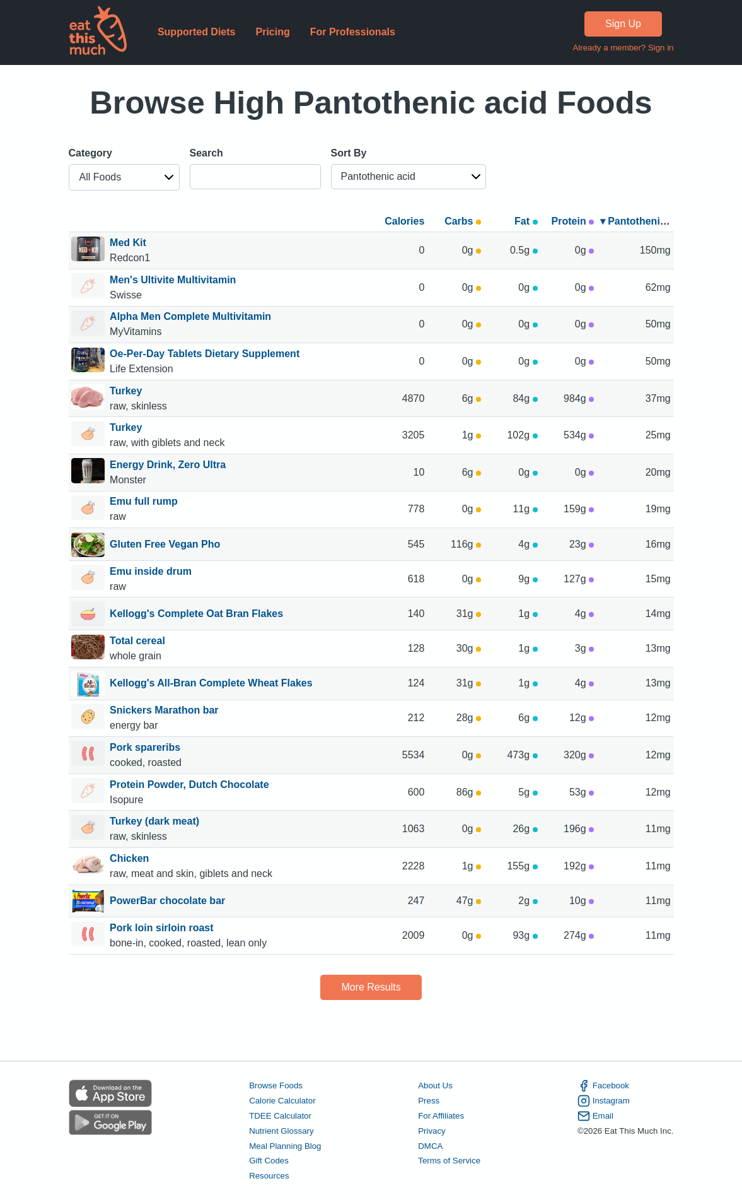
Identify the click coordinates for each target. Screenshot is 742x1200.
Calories (404, 221)
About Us (435, 1085)
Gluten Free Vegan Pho (165, 545)
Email (595, 1116)
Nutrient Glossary (281, 1131)
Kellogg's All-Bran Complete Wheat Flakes (211, 684)
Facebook (603, 1085)
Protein (573, 221)
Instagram (603, 1101)
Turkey (127, 390)
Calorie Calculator (282, 1100)
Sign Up (623, 23)
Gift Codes (269, 1160)
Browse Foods (276, 1085)
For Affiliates (441, 1116)
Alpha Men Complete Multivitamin (190, 316)
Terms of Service (449, 1160)
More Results (370, 987)
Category (90, 153)
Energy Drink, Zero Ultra (168, 464)
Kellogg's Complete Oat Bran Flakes (196, 614)
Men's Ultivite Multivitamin (173, 279)
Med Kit (128, 242)
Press (428, 1100)
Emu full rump (145, 501)
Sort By (349, 153)
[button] (124, 177)
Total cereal (139, 640)
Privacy (432, 1131)
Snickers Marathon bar (165, 710)
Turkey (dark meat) (156, 821)
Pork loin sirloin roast (163, 927)
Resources (269, 1175)
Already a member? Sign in (622, 47)
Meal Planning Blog (285, 1146)
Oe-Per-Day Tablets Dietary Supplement (204, 353)
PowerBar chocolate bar (167, 901)
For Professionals (352, 31)
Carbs (462, 221)
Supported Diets (197, 31)
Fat (525, 221)
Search (206, 153)
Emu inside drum (152, 571)
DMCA (430, 1146)
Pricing (272, 31)
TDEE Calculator (280, 1116)
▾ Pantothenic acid (644, 221)
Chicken (131, 858)
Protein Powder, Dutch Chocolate (189, 784)
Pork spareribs (146, 747)
